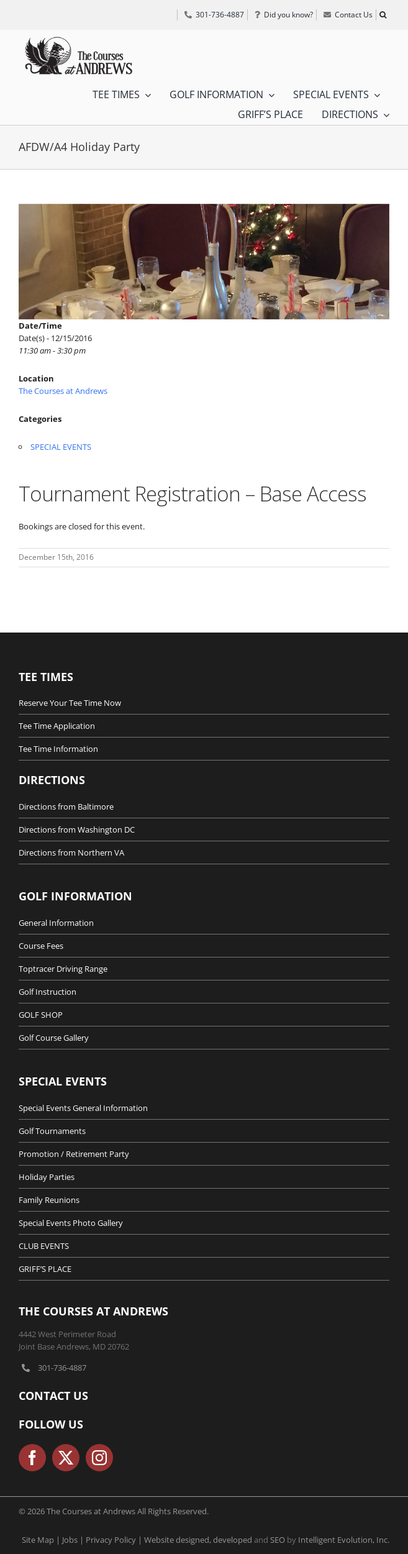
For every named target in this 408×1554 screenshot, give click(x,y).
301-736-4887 (62, 1367)
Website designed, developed (198, 1539)
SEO (277, 1539)
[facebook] (32, 1457)
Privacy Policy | (115, 1539)
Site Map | (42, 1539)
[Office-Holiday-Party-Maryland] (204, 262)
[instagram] (99, 1457)
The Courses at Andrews (63, 390)
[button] (382, 15)
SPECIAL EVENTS (60, 446)
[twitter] (65, 1457)
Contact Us (53, 1395)
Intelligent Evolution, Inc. (343, 1539)
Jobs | (74, 1539)
